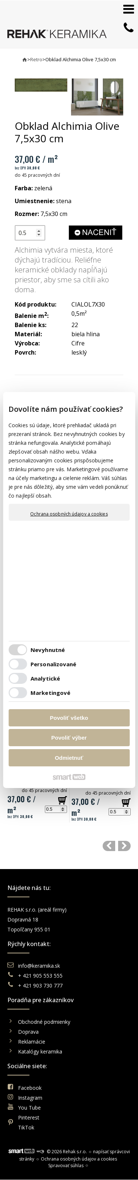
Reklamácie (32, 1041)
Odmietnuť (69, 758)
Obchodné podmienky (44, 1021)
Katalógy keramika (40, 1051)
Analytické (45, 678)
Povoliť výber (68, 737)
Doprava (28, 1031)
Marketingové (50, 692)
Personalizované (54, 664)
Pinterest (28, 1117)
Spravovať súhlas (66, 1165)
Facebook (30, 1087)
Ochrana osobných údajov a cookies (68, 514)
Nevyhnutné (48, 649)
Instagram (30, 1097)
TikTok (26, 1127)
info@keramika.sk (39, 965)
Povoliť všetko (69, 718)
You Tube (29, 1107)
